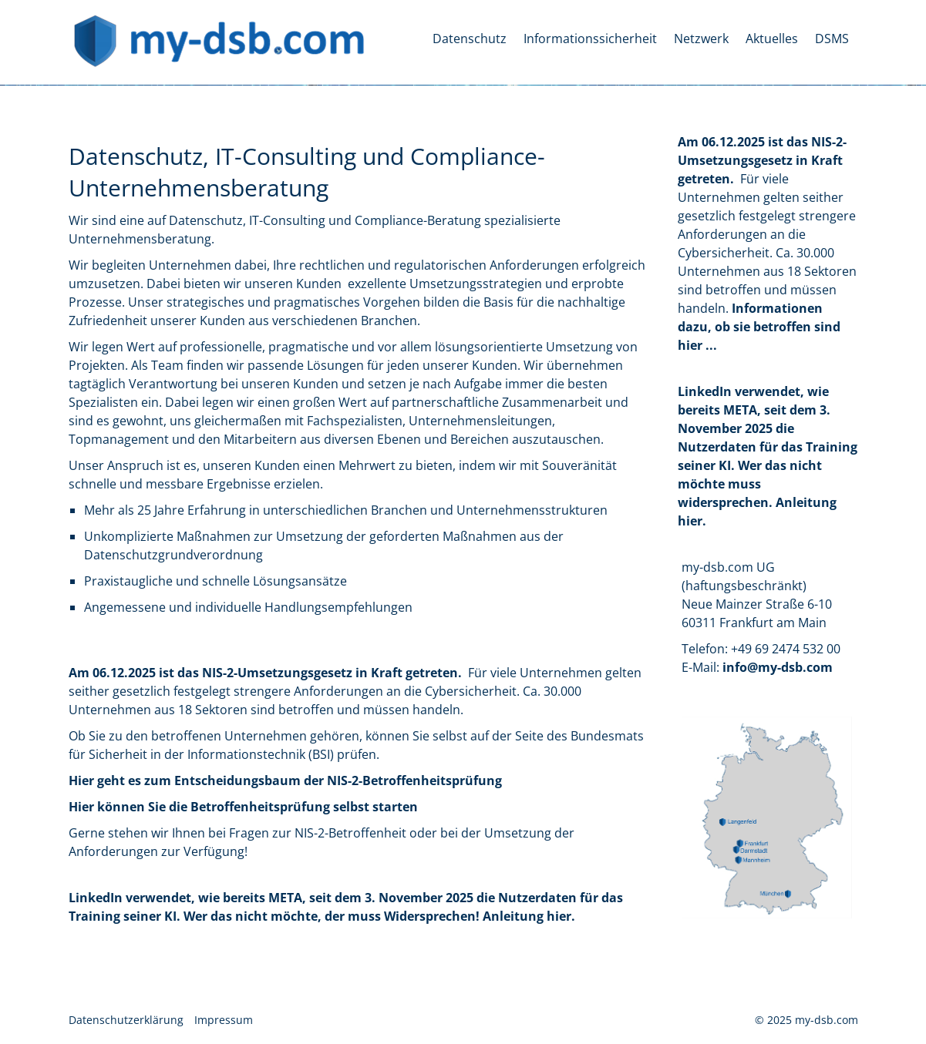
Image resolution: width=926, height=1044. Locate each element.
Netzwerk (701, 38)
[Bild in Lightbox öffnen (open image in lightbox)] (767, 817)
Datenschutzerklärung (126, 1019)
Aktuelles (772, 38)
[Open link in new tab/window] (759, 327)
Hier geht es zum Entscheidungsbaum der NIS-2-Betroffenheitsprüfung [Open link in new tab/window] (285, 780)
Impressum (223, 1019)
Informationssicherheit (590, 38)
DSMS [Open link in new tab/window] (832, 38)
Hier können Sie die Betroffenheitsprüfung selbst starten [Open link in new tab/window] (243, 806)
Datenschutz (470, 38)
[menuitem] (470, 38)
